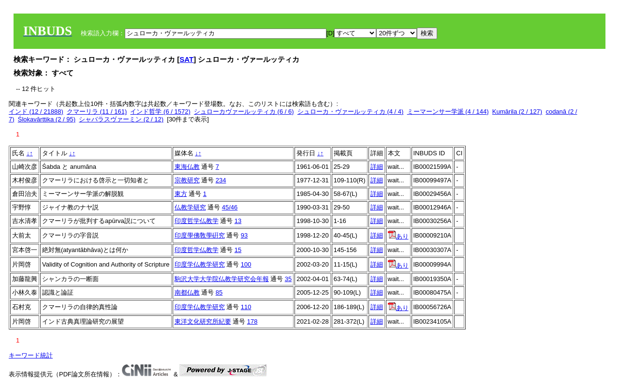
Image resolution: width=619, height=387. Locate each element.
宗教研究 (187, 180)
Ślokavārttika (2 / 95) (46, 119)
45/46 (230, 207)
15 (238, 249)
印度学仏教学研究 (200, 264)
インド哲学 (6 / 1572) (160, 111)
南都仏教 (187, 292)
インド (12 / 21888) (36, 111)
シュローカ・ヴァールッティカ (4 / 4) (350, 111)
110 (246, 307)
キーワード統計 (31, 355)
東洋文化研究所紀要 (203, 321)
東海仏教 (187, 166)
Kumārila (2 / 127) (517, 111)
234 (221, 180)
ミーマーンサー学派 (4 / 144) (448, 111)
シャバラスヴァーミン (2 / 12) (121, 119)
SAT (186, 59)
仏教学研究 (190, 207)
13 (238, 220)
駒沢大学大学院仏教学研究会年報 (222, 279)
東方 (181, 193)
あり (398, 236)
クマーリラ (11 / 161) (97, 111)
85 (219, 292)
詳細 (376, 166)
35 (288, 279)
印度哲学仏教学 (197, 220)
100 (246, 264)
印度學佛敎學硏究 (200, 235)
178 (252, 321)
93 (244, 235)
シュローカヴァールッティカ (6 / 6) (244, 111)
